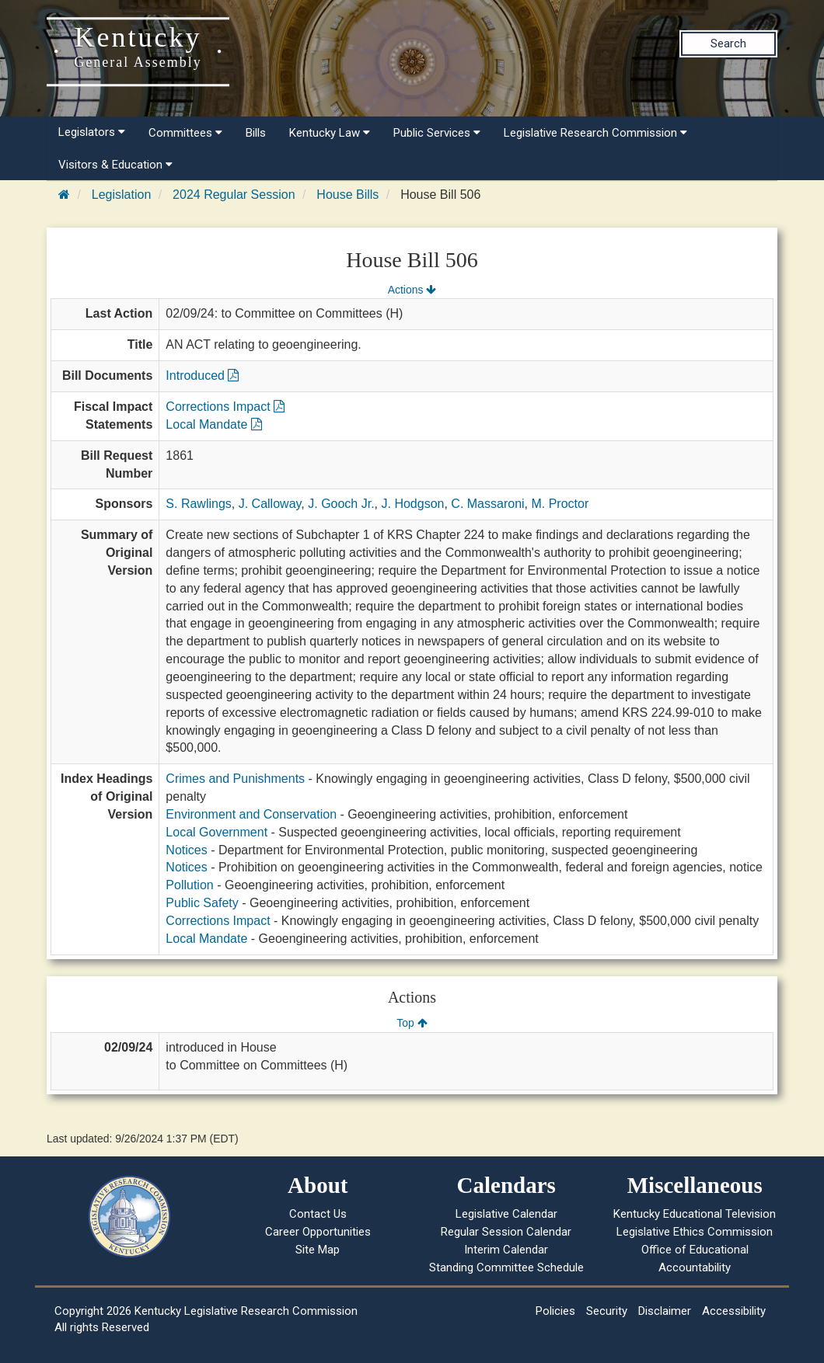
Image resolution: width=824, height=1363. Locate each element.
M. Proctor (559, 503)
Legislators (91, 132)
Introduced (202, 375)
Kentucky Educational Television (694, 1214)
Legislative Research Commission (595, 133)
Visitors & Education (115, 165)
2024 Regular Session (234, 194)
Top (411, 1023)
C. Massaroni (487, 503)
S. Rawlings (198, 503)
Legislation (122, 194)
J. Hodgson (413, 503)
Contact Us (318, 1214)
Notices (186, 850)
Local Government (216, 832)
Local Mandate (213, 424)
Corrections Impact (225, 406)
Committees (185, 133)
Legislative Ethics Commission (694, 1232)
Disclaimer (664, 1311)
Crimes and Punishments (235, 778)
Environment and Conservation (251, 814)
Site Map (317, 1250)
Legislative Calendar (506, 1214)
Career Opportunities (318, 1232)
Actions (412, 289)
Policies (555, 1311)
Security (606, 1311)
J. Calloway (270, 503)
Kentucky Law (329, 133)
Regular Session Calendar (506, 1232)
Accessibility (734, 1311)
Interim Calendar (506, 1250)
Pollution (189, 885)
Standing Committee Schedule (506, 1267)
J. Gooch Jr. (341, 503)
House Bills (347, 194)
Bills (256, 133)
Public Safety (202, 902)
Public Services (436, 133)
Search (728, 43)
